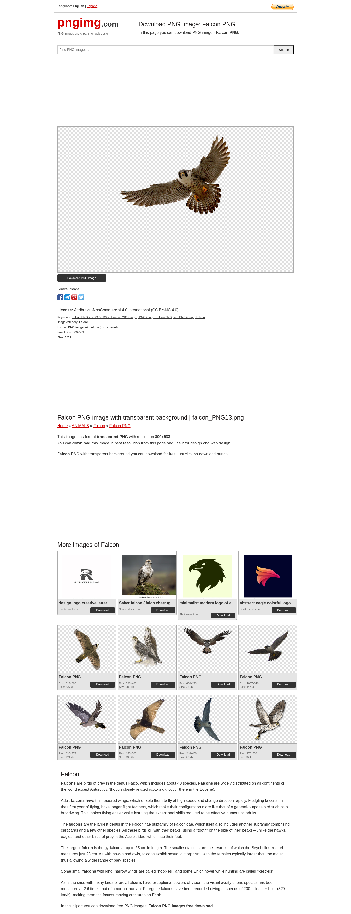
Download (102, 610)
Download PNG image (81, 278)
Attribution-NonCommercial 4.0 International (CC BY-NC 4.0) (126, 310)
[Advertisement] (175, 92)
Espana (92, 6)
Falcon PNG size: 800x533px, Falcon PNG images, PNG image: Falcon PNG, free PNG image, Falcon (138, 317)
